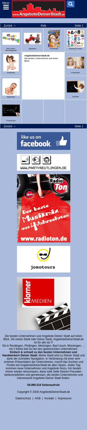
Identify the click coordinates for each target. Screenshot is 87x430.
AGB (38, 398)
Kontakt (49, 398)
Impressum (64, 398)
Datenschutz (23, 398)
